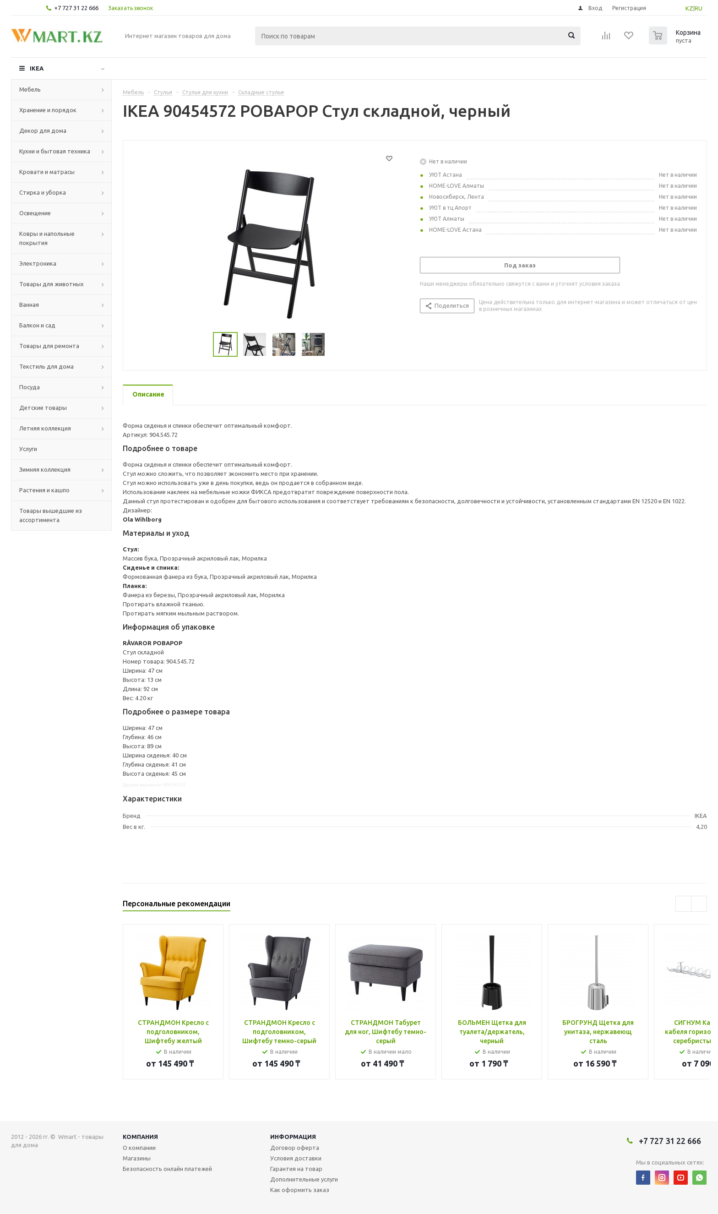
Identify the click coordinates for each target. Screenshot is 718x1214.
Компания (140, 1136)
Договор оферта (294, 1147)
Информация (293, 1136)
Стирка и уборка (42, 192)
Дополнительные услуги (304, 1179)
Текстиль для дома (46, 366)
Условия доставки (295, 1158)
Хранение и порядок (47, 110)
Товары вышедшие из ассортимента (50, 515)
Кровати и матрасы (47, 172)
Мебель (30, 89)
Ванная (29, 304)
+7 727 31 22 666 (76, 8)
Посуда (29, 387)
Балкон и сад (37, 325)
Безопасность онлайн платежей (167, 1168)
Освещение (35, 213)
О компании (139, 1147)
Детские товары (43, 407)
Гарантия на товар (296, 1168)
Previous (202, 344)
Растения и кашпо (44, 490)
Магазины (137, 1158)
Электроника (37, 263)
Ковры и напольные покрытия (47, 238)
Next (336, 344)
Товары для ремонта (49, 346)
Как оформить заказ (299, 1190)
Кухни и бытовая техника (54, 151)
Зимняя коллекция (45, 469)
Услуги (28, 449)
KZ (689, 8)
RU (698, 8)
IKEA (37, 68)
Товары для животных (51, 284)
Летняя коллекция (45, 428)
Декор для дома (42, 130)
